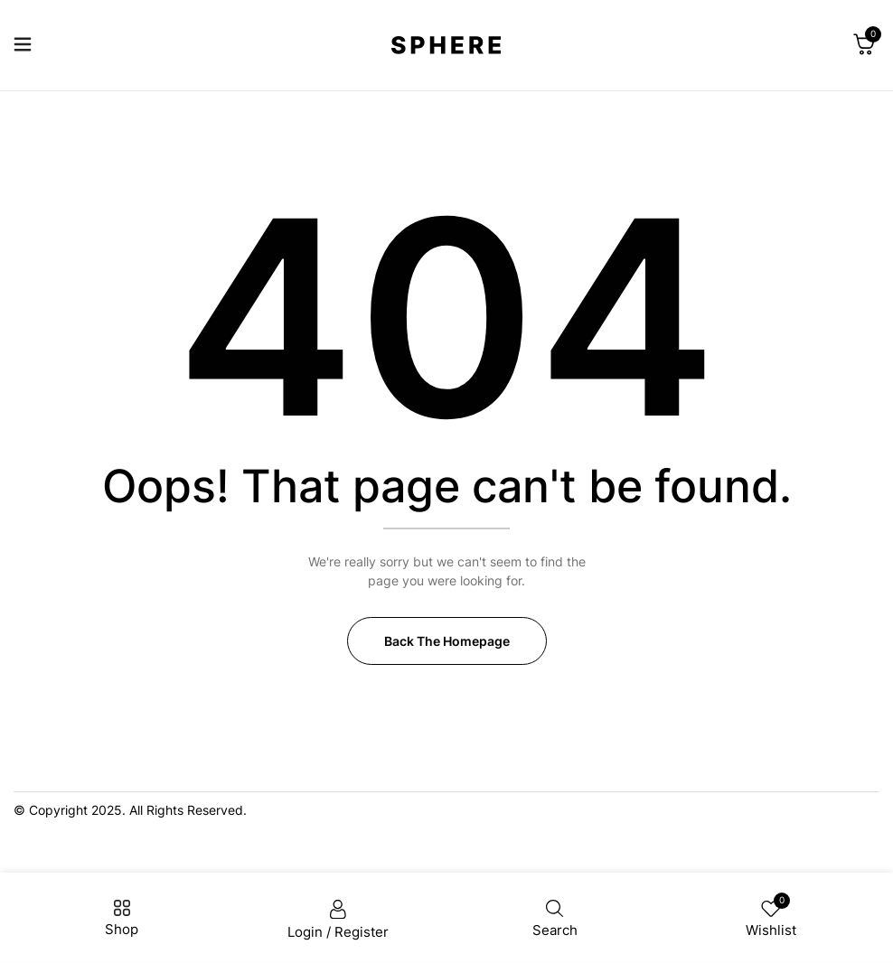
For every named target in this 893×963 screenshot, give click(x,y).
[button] (864, 45)
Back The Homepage (447, 641)
